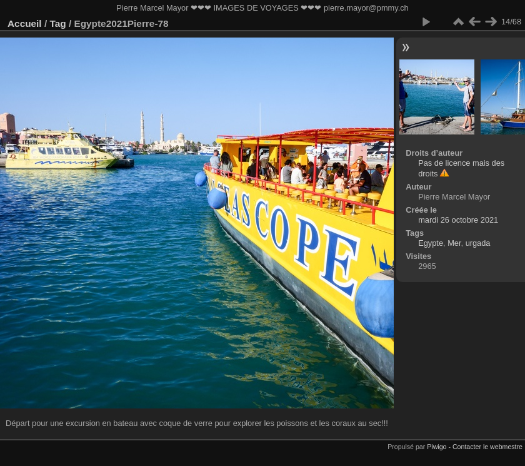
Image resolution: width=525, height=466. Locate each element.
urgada (478, 243)
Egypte (430, 243)
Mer (454, 243)
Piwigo (436, 446)
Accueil (25, 23)
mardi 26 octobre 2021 (458, 220)
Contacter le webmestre (487, 446)
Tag (57, 23)
